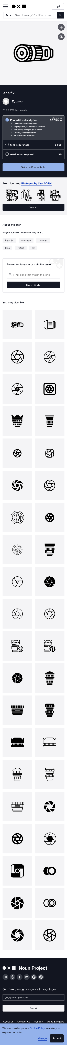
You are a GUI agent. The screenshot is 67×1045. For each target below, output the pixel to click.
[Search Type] (8, 15)
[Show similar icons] (61, 36)
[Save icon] (61, 27)
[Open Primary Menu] (5, 6)
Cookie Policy (37, 1028)
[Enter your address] (33, 997)
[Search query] (33, 275)
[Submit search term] (60, 15)
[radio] (33, 128)
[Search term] (35, 15)
